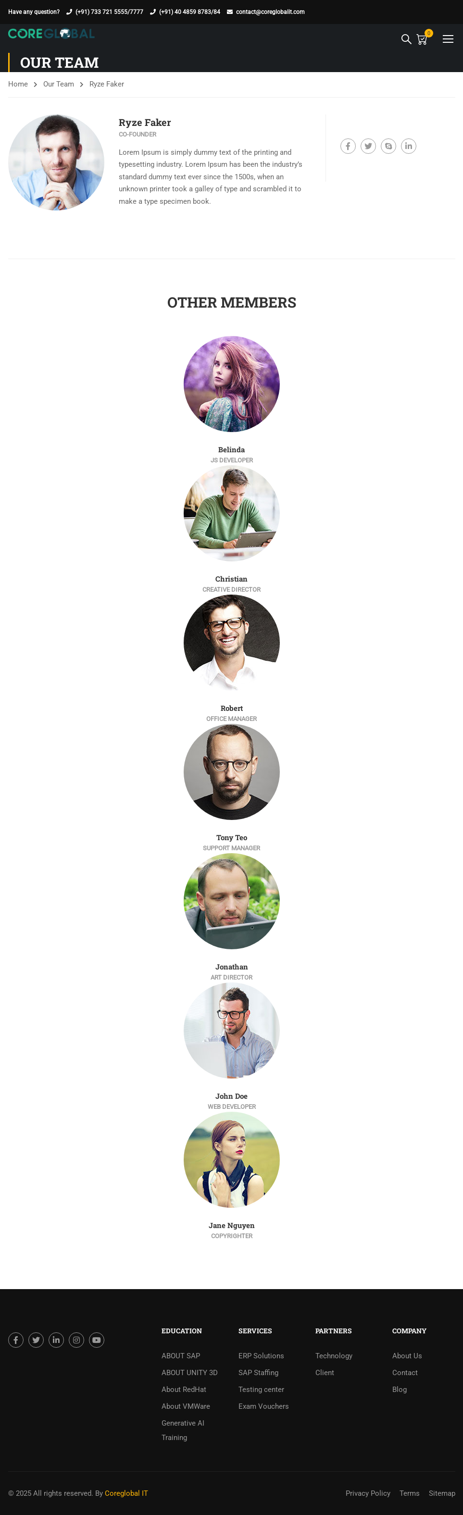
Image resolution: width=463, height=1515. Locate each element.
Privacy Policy (368, 1493)
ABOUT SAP (181, 1356)
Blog (399, 1389)
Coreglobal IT (125, 1493)
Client (324, 1372)
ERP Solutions (261, 1356)
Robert (232, 708)
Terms (410, 1493)
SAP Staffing (258, 1372)
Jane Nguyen (232, 1225)
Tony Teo (231, 837)
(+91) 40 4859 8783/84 (189, 12)
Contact (405, 1372)
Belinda (231, 449)
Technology (333, 1356)
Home (18, 84)
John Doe (231, 1096)
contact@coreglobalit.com (270, 12)
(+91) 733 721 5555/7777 (109, 12)
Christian (231, 579)
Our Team (58, 84)
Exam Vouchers (263, 1406)
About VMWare (186, 1406)
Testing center (261, 1389)
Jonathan (231, 966)
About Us (407, 1356)
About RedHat (184, 1389)
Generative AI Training (183, 1430)
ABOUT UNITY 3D (190, 1372)
